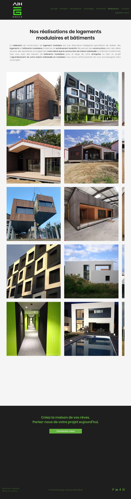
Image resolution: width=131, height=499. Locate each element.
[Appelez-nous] (118, 12)
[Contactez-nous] (65, 431)
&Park (80, 490)
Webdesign (59, 490)
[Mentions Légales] (13, 488)
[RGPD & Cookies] (13, 491)
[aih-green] (113, 490)
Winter (75, 490)
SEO (68, 490)
